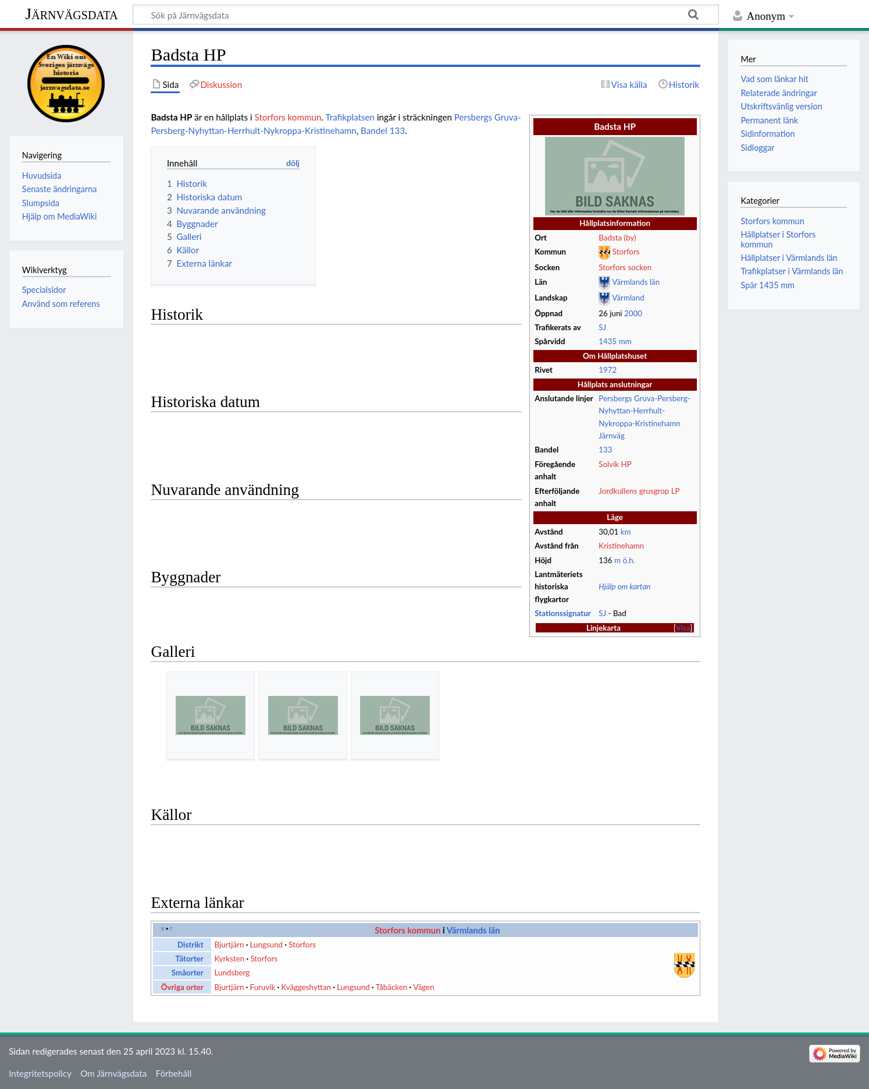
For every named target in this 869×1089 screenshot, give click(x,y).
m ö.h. (624, 560)
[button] (683, 627)
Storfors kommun (288, 117)
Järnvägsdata (71, 14)
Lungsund (266, 944)
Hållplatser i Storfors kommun (777, 239)
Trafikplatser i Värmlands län (791, 271)
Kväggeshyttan (306, 987)
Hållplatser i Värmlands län (788, 258)
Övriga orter (182, 987)
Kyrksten (229, 958)
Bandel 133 (383, 130)
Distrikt (190, 944)
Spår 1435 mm (767, 285)
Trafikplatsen (350, 117)
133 (605, 449)
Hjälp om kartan (624, 586)
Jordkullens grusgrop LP (639, 491)
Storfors (626, 252)
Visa (683, 627)
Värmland (628, 297)
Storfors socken (625, 267)
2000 (633, 313)
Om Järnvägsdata (113, 1073)
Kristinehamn (621, 545)
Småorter (188, 972)
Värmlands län (636, 282)
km (626, 531)
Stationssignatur (562, 613)
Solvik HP (615, 464)
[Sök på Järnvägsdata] (425, 14)
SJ (602, 327)
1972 (608, 369)
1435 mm (615, 341)
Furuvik (263, 987)
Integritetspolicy (40, 1073)
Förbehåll (174, 1073)
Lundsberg (232, 972)
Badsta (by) (617, 237)
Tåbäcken (391, 987)
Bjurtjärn (229, 944)
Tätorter (189, 958)
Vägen (423, 987)
